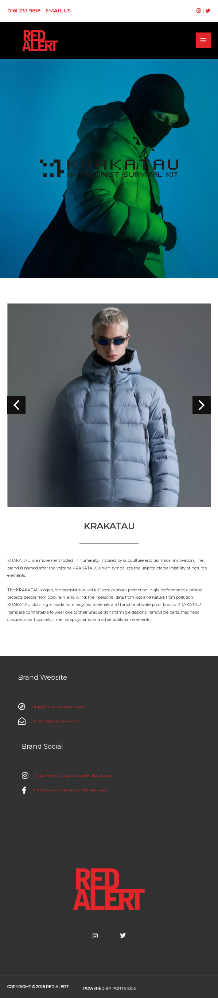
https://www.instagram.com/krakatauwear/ (75, 775)
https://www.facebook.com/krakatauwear (71, 790)
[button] (201, 405)
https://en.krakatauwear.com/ (58, 706)
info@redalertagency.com (56, 721)
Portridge (124, 988)
